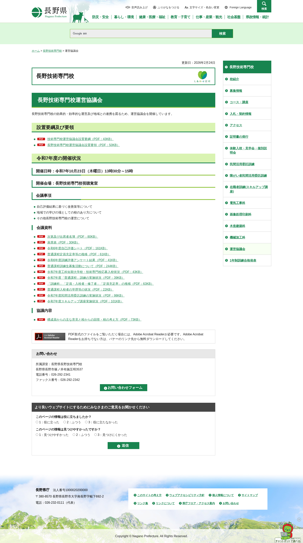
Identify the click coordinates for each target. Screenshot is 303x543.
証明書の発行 (239, 136)
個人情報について (223, 495)
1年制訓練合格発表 (243, 260)
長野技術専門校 (52, 50)
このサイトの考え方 (149, 495)
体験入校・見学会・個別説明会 (248, 150)
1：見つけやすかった (54, 434)
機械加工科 (237, 237)
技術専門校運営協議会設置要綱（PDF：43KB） (80, 139)
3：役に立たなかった (103, 422)
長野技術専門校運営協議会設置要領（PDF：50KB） (83, 145)
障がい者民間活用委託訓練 (248, 175)
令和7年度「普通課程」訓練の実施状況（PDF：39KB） (86, 277)
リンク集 (142, 503)
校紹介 (234, 79)
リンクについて (165, 503)
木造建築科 (237, 226)
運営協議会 (237, 249)
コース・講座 (239, 102)
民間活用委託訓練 (242, 164)
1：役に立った (49, 422)
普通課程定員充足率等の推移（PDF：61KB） (79, 254)
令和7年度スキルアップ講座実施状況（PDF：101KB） (85, 301)
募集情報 (236, 90)
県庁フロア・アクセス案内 (198, 503)
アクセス (236, 125)
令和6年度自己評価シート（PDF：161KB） (77, 248)
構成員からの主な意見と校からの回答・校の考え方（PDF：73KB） (94, 319)
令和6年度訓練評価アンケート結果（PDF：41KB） (82, 260)
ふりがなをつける (168, 7)
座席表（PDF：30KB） (63, 242)
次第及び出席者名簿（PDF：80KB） (72, 236)
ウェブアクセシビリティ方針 (186, 495)
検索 (264, 8)
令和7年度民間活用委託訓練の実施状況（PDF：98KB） (86, 295)
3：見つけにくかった (112, 434)
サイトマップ (250, 495)
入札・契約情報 (240, 113)
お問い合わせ (231, 503)
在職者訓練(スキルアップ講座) (249, 189)
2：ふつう (74, 422)
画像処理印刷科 (240, 214)
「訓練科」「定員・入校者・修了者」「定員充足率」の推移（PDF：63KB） (100, 283)
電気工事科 (237, 203)
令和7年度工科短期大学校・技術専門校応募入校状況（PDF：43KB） (95, 272)
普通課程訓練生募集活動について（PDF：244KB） (82, 266)
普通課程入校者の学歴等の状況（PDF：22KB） (80, 289)
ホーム (36, 50)
